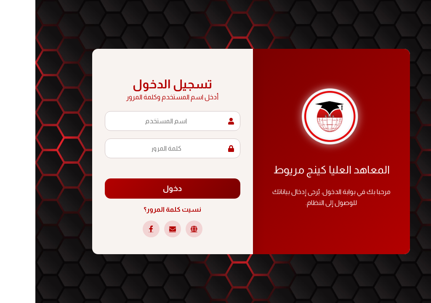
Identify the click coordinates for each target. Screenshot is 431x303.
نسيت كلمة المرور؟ (137, 209)
